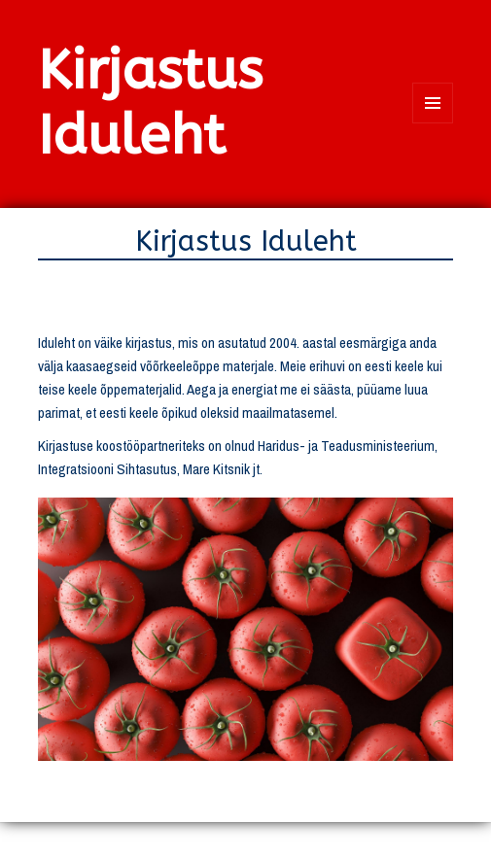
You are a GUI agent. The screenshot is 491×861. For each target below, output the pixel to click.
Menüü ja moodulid (433, 122)
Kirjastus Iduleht (150, 103)
